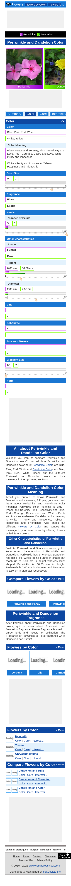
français (34, 849)
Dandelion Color (42, 469)
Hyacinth (20, 736)
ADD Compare (64, 856)
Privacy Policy (44, 860)
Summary (14, 114)
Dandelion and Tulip (31, 770)
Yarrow (19, 745)
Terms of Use (26, 860)
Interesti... (38, 740)
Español (10, 849)
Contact (37, 856)
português (22, 849)
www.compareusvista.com (44, 865)
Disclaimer (51, 856)
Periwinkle (24, 86)
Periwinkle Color (42, 464)
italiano (57, 849)
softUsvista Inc (52, 871)
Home (16, 856)
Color (30, 114)
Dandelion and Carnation (34, 779)
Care (43, 114)
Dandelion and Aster (32, 787)
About (26, 856)
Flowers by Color (36, 4)
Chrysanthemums (26, 753)
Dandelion (63, 86)
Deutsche (45, 849)
